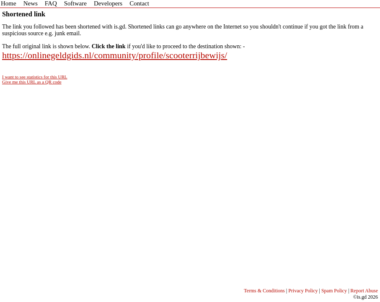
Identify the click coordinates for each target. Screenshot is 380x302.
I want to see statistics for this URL (34, 76)
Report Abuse (364, 291)
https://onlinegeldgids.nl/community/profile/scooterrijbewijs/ (114, 55)
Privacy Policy (303, 291)
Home (8, 3)
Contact (139, 3)
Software (75, 3)
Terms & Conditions (264, 291)
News (30, 3)
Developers (108, 3)
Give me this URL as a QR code (32, 81)
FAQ (51, 3)
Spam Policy (334, 291)
